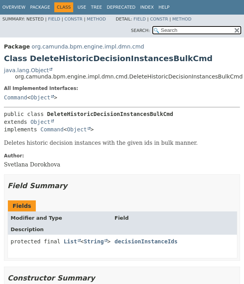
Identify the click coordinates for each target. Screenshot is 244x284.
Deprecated (121, 7)
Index (146, 7)
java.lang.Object (26, 70)
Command (15, 97)
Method (96, 19)
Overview (14, 7)
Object (40, 97)
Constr (74, 19)
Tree (96, 7)
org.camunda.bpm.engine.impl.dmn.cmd (87, 46)
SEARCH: (140, 30)
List (70, 241)
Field (54, 19)
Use (82, 7)
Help (164, 7)
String (94, 241)
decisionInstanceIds (146, 241)
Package (40, 7)
